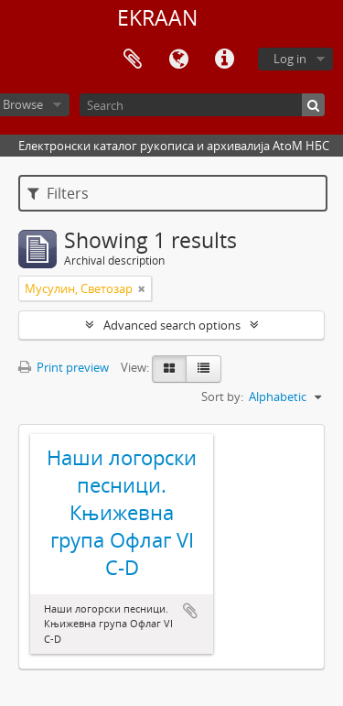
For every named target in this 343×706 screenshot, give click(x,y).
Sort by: (222, 396)
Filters (58, 193)
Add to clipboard (190, 611)
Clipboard (132, 59)
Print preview (63, 367)
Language (178, 59)
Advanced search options (172, 325)
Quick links (224, 59)
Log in (289, 58)
